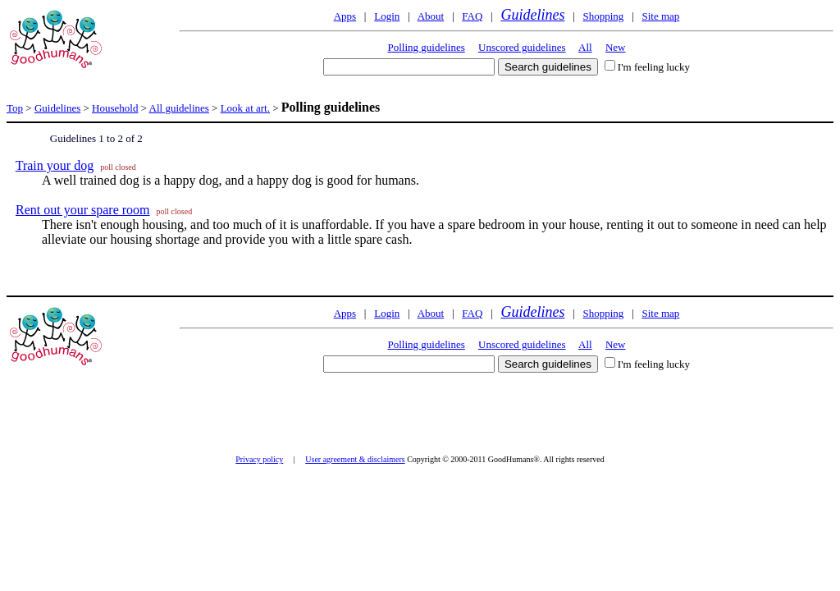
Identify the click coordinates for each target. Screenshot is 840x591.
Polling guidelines (426, 47)
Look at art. (245, 108)
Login (386, 16)
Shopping (603, 16)
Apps (345, 16)
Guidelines (532, 15)
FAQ (472, 16)
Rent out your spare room (83, 210)
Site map (660, 16)
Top (15, 108)
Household (115, 108)
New (615, 47)
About (431, 16)
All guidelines (179, 108)
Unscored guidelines (522, 47)
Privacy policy (259, 459)
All (585, 47)
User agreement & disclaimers (354, 459)
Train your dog (55, 165)
